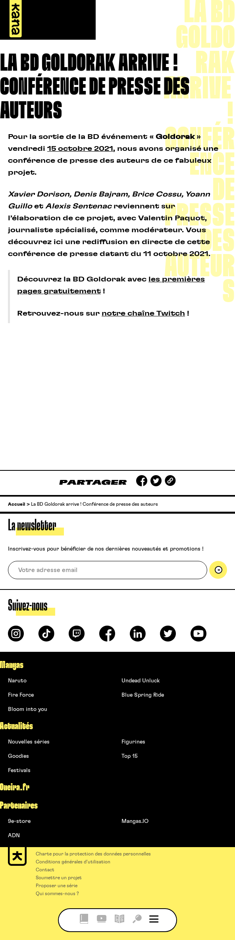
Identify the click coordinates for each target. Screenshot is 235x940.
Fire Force (21, 695)
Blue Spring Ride (142, 695)
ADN (14, 835)
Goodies (18, 756)
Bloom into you (27, 709)
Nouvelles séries (29, 742)
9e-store (19, 821)
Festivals (19, 770)
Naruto (17, 681)
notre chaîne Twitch (143, 313)
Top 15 (129, 756)
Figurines (133, 742)
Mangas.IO (134, 821)
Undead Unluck (140, 681)
